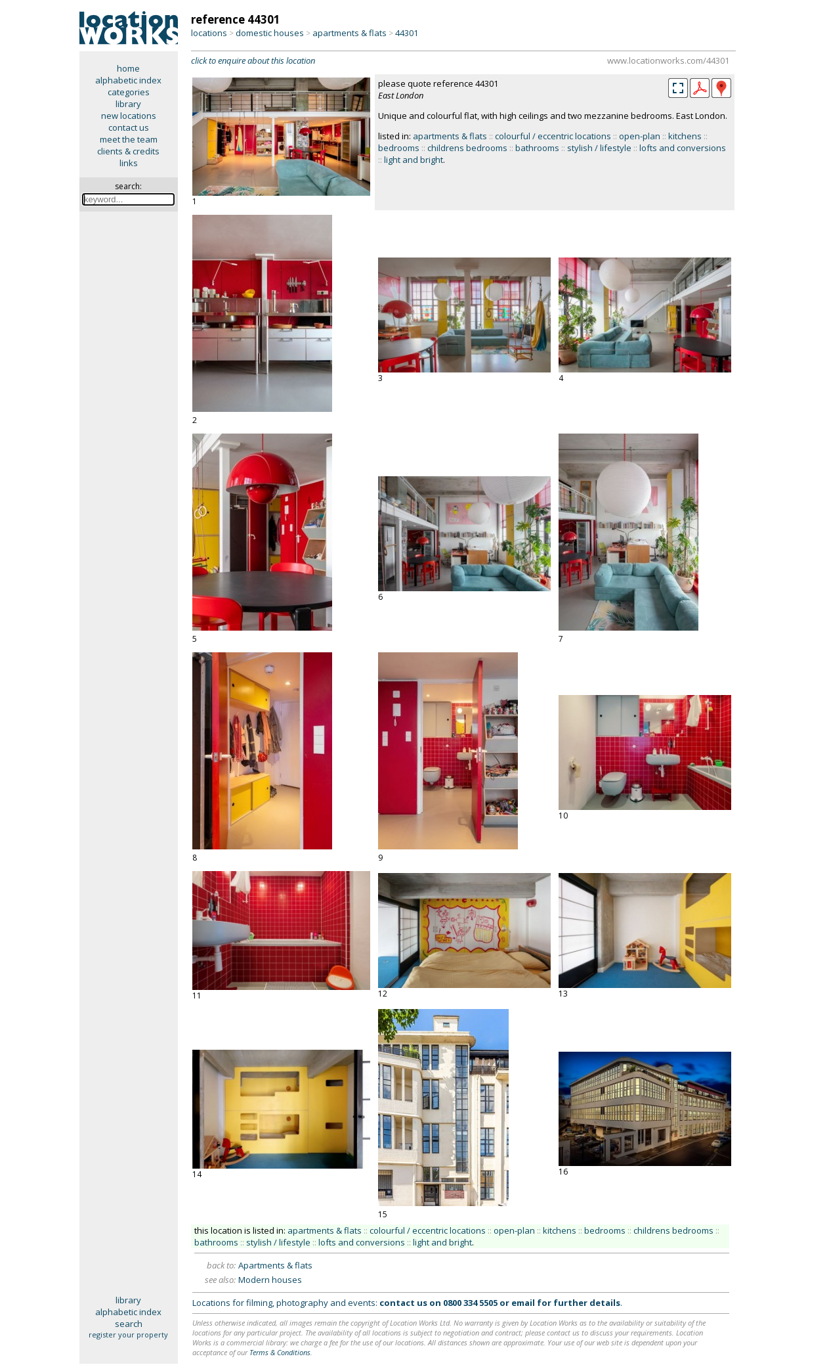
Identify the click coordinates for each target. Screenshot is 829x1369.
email (523, 1303)
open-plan (639, 136)
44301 (406, 33)
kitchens (685, 136)
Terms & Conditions (279, 1352)
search (128, 1324)
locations (209, 33)
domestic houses (270, 33)
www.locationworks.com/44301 (668, 60)
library (128, 104)
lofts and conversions (682, 148)
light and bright (413, 160)
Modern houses (270, 1280)
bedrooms (398, 148)
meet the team (129, 139)
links (128, 163)
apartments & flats (349, 33)
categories (129, 92)
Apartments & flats (275, 1265)
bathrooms (537, 148)
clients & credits (128, 151)
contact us (128, 127)
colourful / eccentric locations (553, 136)
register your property (128, 1334)
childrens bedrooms (467, 148)
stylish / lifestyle (599, 148)
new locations (128, 116)
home (128, 68)
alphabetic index (128, 80)
